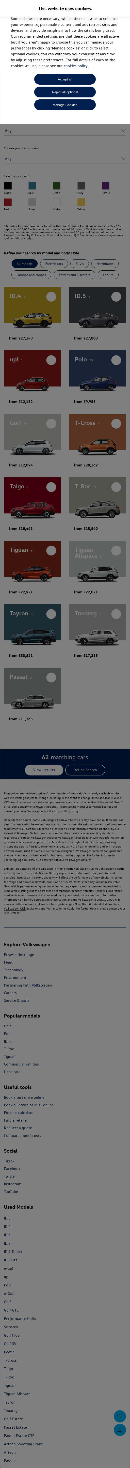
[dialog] (65, 734)
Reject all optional (65, 92)
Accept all (65, 79)
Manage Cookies (65, 105)
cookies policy (75, 65)
